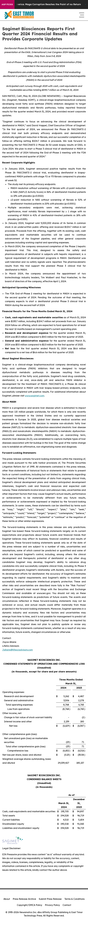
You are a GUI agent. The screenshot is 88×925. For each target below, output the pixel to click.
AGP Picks (7, 4)
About (6, 899)
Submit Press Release (50, 899)
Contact (67, 905)
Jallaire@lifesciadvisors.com (17, 649)
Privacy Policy (52, 905)
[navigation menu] (81, 15)
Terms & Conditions (74, 899)
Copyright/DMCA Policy (29, 905)
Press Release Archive (24, 899)
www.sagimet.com (34, 395)
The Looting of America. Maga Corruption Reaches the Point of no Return (45, 4)
